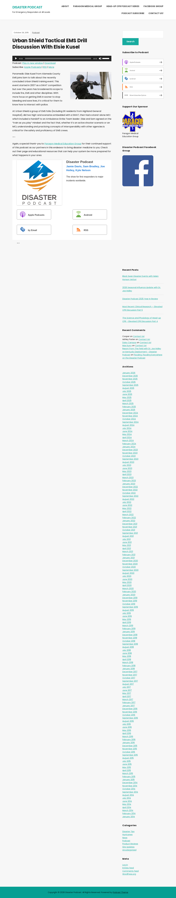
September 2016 (130, 718)
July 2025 (126, 391)
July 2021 (126, 539)
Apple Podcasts (32, 67)
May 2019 (126, 619)
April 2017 (126, 696)
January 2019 (128, 631)
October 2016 (128, 715)
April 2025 (126, 400)
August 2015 (128, 758)
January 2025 (128, 409)
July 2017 (126, 687)
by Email (27, 230)
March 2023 (128, 477)
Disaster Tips (128, 831)
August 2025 (128, 388)
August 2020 (128, 573)
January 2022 (128, 520)
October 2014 (128, 788)
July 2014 (126, 798)
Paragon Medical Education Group (62, 143)
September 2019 (130, 607)
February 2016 (128, 739)
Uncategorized (129, 850)
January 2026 (128, 372)
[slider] (58, 58)
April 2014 (126, 807)
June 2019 (127, 616)
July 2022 (126, 502)
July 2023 (126, 465)
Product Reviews (130, 843)
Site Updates (128, 847)
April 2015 (126, 770)
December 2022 (130, 486)
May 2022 (126, 508)
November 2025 (130, 378)
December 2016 (129, 708)
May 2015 (126, 767)
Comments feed (130, 871)
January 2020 (128, 594)
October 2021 (128, 530)
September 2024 (130, 422)
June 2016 (127, 727)
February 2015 (128, 776)
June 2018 (127, 653)
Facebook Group (153, 6)
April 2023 (126, 474)
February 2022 (129, 517)
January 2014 (128, 816)
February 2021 (128, 554)
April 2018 (126, 659)
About (65, 6)
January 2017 (128, 705)
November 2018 (129, 637)
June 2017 (127, 690)
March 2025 (128, 403)
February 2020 (129, 591)
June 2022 (127, 505)
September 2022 (130, 496)
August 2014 (128, 795)
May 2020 (127, 582)
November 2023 (130, 453)
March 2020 (128, 588)
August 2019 (128, 610)
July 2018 (126, 650)
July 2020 (126, 576)
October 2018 (128, 641)
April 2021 (126, 548)
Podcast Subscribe (133, 13)
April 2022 (126, 511)
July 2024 (126, 428)
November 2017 (129, 674)
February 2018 (128, 665)
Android (82, 214)
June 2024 (127, 431)
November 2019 (129, 600)
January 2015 (128, 779)
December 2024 (130, 412)
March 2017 (127, 699)
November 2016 (129, 711)
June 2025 (127, 394)
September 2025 (130, 385)
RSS (45, 67)
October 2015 (128, 752)
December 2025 (130, 375)
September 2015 (130, 755)
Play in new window (32, 63)
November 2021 (129, 526)
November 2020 (130, 564)
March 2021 (127, 551)
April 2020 (127, 585)
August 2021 (128, 536)
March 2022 (128, 514)
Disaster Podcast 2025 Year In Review (140, 298)
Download (50, 63)
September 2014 (130, 792)
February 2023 (129, 480)
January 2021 (128, 557)
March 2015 (127, 773)
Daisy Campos (129, 342)
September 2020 (130, 570)
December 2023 (130, 449)
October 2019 (128, 604)
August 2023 (128, 462)
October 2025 (129, 382)
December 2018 (129, 634)
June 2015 (127, 764)
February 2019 (128, 628)
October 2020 (129, 567)
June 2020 (127, 579)
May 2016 (126, 730)
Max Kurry (127, 345)
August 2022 (128, 499)
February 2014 (129, 813)
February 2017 (128, 702)
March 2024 (128, 440)
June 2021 (127, 542)
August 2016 (128, 721)
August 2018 (128, 647)
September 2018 (130, 644)
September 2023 (130, 459)
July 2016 (126, 724)
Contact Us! (155, 13)
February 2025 (129, 406)
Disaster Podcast (27, 7)
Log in (125, 864)
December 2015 (129, 745)
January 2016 (128, 742)
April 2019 (126, 622)
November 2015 (129, 748)
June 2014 (127, 801)
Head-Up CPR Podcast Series (122, 6)
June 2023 (127, 468)
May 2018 (126, 656)
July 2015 (126, 761)
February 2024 (129, 443)
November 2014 (129, 785)
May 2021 (126, 545)
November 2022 (130, 489)
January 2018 (128, 668)
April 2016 (126, 733)
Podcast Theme (120, 892)
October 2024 (129, 419)
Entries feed (128, 867)
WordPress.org (129, 874)
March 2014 (127, 810)
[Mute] (100, 58)
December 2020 (130, 560)
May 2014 (126, 804)
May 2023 (126, 471)
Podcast (36, 32)
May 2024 (127, 434)
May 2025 (126, 397)
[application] (61, 58)
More (51, 67)
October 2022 (129, 493)
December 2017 (129, 671)
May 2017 (126, 693)
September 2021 (130, 533)
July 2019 (126, 613)
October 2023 (129, 456)
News (124, 837)
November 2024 (130, 416)
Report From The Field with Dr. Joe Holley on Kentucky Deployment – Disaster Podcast (141, 351)
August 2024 (128, 425)
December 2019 (129, 597)
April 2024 (127, 437)
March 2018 (127, 662)
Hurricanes (127, 834)
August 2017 (128, 684)
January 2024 (128, 446)
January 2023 (128, 483)
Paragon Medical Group (87, 6)
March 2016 (127, 736)
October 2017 (128, 677)
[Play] (16, 58)
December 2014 (130, 782)
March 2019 (127, 625)
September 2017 (130, 681)
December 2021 (129, 523)
